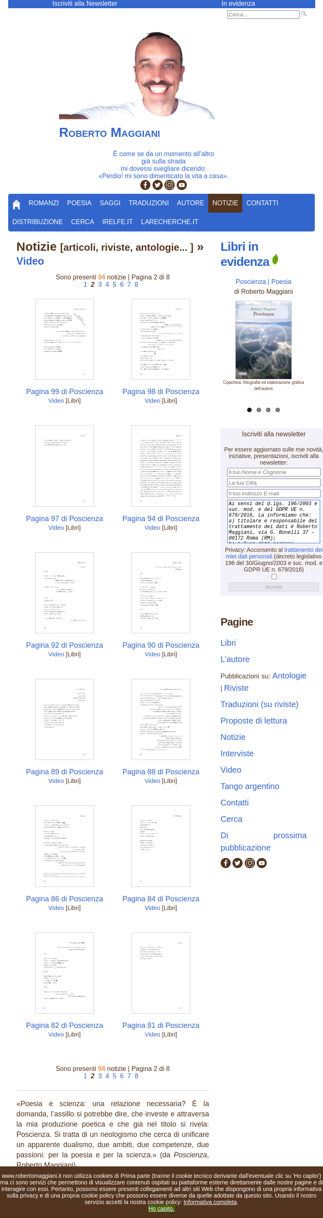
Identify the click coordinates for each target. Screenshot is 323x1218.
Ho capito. (161, 1208)
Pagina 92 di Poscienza (64, 645)
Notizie (225, 203)
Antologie (290, 675)
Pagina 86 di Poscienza (64, 899)
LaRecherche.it (169, 221)
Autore (190, 203)
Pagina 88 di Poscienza (160, 772)
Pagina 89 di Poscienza (64, 772)
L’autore (235, 659)
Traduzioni (149, 203)
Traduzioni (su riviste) (259, 704)
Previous (227, 339)
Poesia (79, 203)
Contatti (262, 203)
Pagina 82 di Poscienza (64, 1025)
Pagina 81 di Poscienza (160, 1025)
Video (56, 400)
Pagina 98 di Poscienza (160, 392)
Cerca (82, 221)
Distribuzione (37, 221)
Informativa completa (210, 1202)
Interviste (237, 753)
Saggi (110, 203)
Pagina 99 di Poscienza (64, 392)
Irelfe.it (117, 221)
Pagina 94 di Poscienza (160, 519)
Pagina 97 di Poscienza (64, 519)
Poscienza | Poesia (263, 281)
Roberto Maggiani (109, 132)
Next (300, 339)
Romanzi (44, 203)
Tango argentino (250, 786)
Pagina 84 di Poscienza (160, 899)
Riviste (236, 687)
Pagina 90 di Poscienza (160, 645)
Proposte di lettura (254, 720)
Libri (228, 642)
